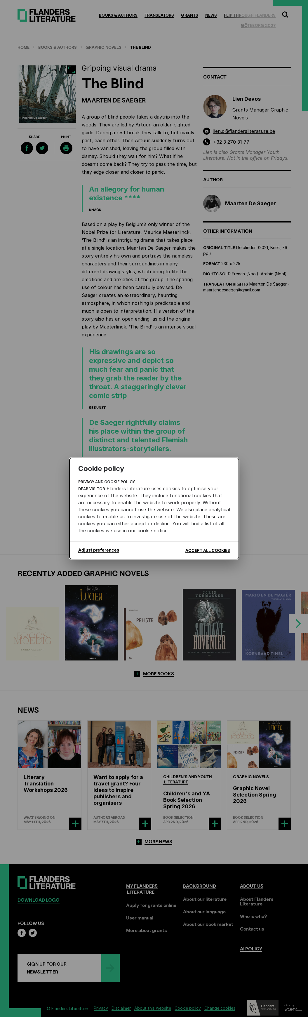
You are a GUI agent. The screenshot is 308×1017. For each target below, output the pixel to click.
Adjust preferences (98, 550)
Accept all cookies (207, 550)
